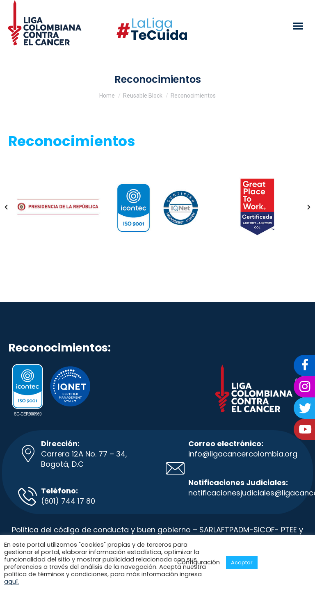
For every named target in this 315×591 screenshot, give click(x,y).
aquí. (11, 581)
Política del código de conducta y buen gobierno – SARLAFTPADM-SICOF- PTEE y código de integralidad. (157, 535)
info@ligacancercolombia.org (242, 454)
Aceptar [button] (242, 562)
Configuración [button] (198, 562)
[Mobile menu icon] (298, 26)
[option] (58, 206)
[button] (6, 207)
